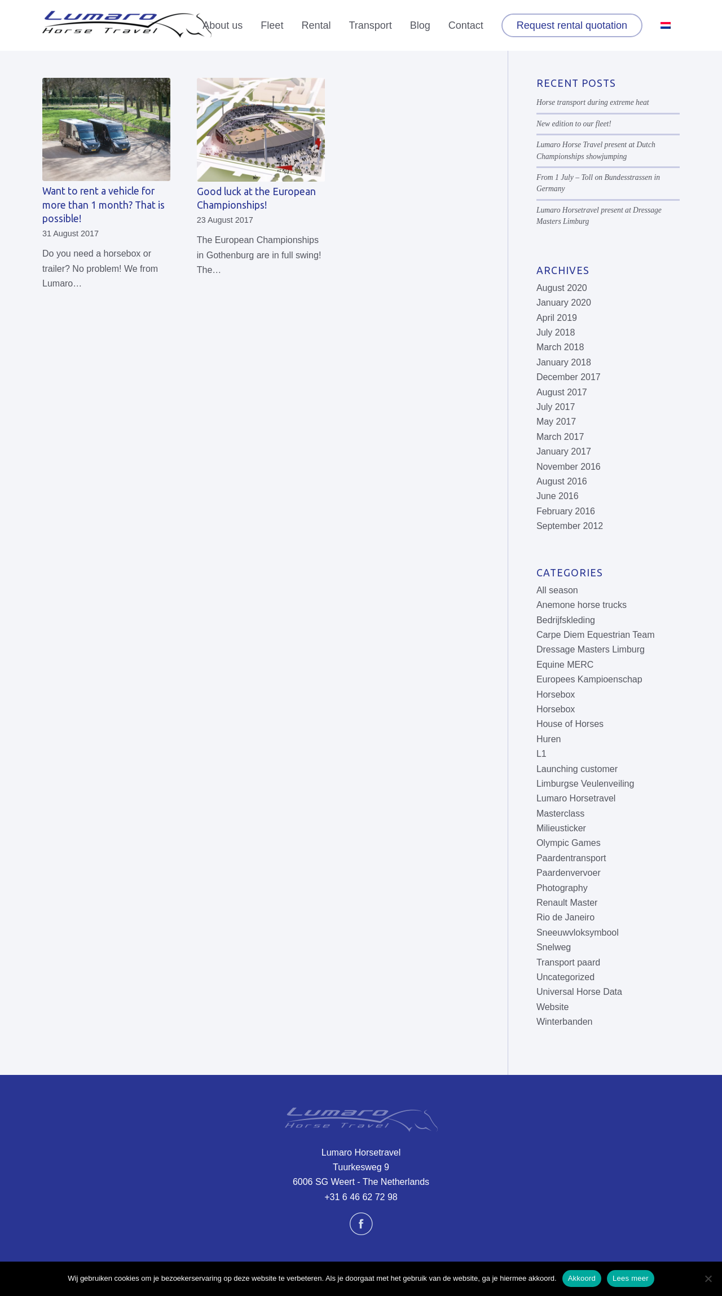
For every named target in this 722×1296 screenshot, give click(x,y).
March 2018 (560, 347)
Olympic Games (568, 843)
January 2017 (563, 451)
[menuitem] (222, 25)
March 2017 (560, 437)
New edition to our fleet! (573, 124)
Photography (562, 888)
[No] (708, 1278)
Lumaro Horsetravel (576, 798)
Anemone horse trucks (581, 605)
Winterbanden (564, 1021)
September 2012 (569, 526)
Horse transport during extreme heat (592, 102)
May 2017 (556, 421)
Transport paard (568, 962)
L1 (541, 754)
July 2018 (555, 332)
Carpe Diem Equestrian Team (595, 635)
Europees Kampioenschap (589, 679)
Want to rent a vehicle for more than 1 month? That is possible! (103, 205)
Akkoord (582, 1278)
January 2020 (563, 302)
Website (552, 1007)
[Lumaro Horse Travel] (127, 25)
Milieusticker (561, 828)
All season (557, 590)
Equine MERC (564, 664)
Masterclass (560, 813)
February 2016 (565, 511)
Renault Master (567, 902)
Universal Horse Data (579, 992)
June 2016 (557, 496)
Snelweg (553, 947)
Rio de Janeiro (565, 917)
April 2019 (556, 318)
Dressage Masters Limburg (590, 649)
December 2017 (568, 377)
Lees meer (631, 1278)
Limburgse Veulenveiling (585, 783)
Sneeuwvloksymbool (577, 932)
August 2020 (561, 288)
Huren (548, 739)
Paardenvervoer (568, 873)
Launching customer (577, 769)
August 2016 (561, 481)
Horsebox (555, 694)
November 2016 (568, 466)
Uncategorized (565, 977)
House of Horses (570, 724)
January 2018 (563, 362)
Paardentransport (571, 858)
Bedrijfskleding (565, 620)
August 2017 (561, 392)
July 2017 (555, 407)
